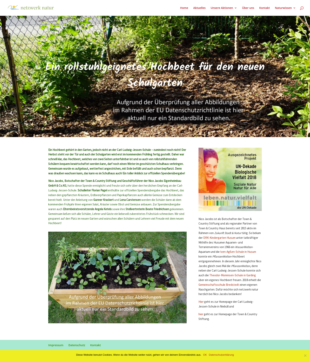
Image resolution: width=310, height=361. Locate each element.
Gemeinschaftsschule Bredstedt (218, 285)
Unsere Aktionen (222, 8)
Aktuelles (199, 8)
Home (184, 8)
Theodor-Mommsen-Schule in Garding (232, 275)
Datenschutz (76, 345)
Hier (201, 302)
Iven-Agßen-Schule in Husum (238, 252)
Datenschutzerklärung (221, 354)
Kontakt (264, 8)
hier (200, 314)
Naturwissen (283, 8)
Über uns (248, 8)
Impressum (55, 345)
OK (205, 354)
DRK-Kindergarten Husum (219, 238)
